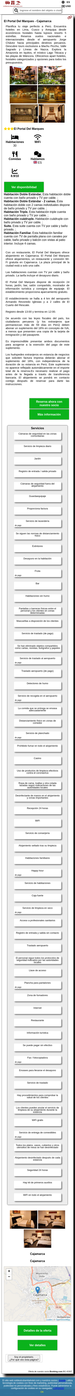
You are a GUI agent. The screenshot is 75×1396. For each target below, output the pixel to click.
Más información (49, 414)
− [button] (9, 1277)
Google (62, 1380)
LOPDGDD (58, 1388)
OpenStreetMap (63, 1320)
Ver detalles (37, 1345)
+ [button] (9, 1271)
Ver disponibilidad (24, 187)
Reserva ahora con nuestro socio (49, 403)
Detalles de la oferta (37, 1330)
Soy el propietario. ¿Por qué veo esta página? (24, 1358)
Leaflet (49, 1320)
